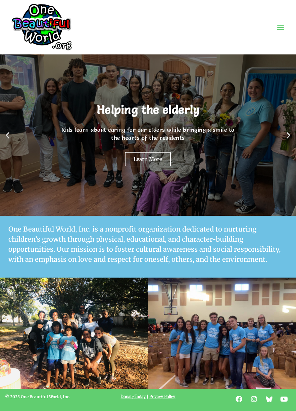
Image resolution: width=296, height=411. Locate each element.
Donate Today (133, 396)
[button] (280, 27)
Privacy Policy (162, 396)
